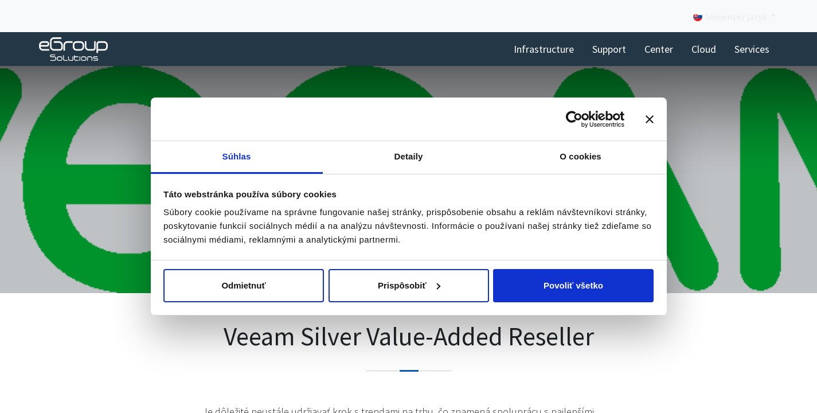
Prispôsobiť (409, 285)
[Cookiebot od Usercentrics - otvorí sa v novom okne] (574, 119)
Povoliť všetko (573, 285)
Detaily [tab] (408, 156)
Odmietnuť (243, 285)
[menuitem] (544, 49)
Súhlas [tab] (236, 156)
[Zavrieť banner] (650, 119)
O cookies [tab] (580, 156)
